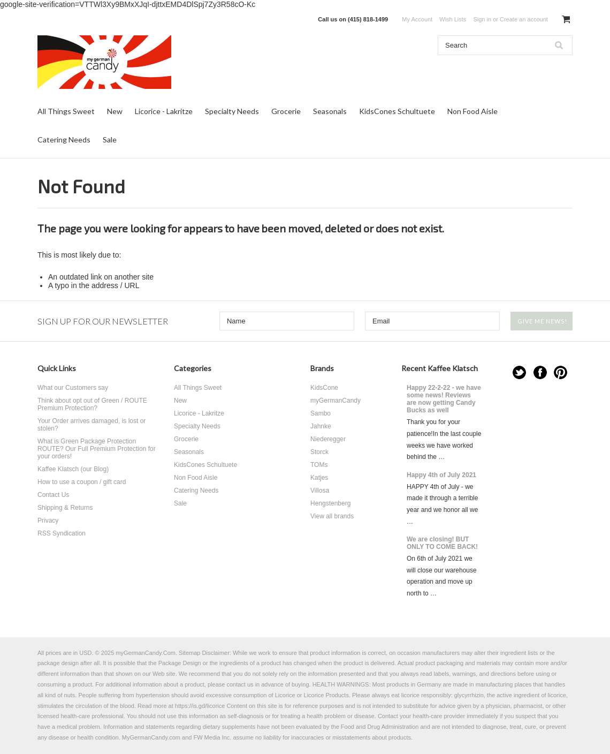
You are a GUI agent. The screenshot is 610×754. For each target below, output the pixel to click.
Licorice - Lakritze (164, 111)
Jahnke (320, 426)
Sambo (320, 413)
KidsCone (324, 387)
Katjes (319, 477)
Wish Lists (452, 19)
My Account (417, 19)
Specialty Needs (232, 111)
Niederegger (328, 439)
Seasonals (330, 111)
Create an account (524, 19)
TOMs (318, 465)
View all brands (332, 516)
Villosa (319, 490)
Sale (110, 139)
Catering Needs (63, 139)
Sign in (482, 19)
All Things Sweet (66, 111)
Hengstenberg (330, 503)
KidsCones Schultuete (397, 111)
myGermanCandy (335, 400)
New (115, 111)
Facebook (540, 372)
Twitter (519, 372)
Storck (319, 452)
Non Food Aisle (472, 111)
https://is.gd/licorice (200, 706)
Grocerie (286, 111)
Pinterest (560, 372)
